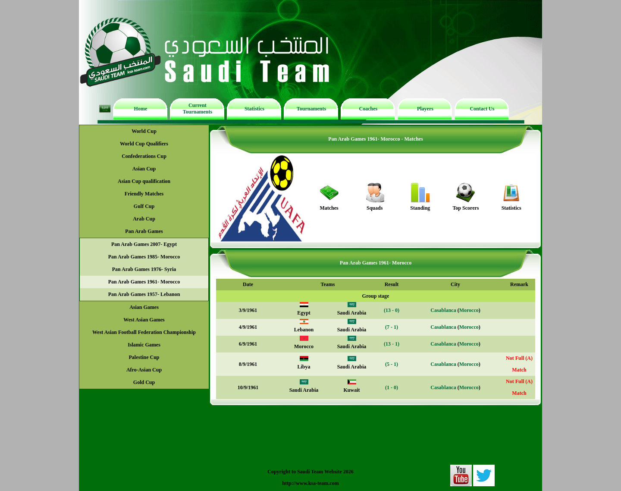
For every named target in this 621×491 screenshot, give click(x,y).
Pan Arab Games (144, 231)
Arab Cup (144, 219)
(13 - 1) (391, 344)
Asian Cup (144, 169)
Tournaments (311, 109)
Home (140, 109)
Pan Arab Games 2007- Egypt (144, 244)
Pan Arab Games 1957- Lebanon (144, 294)
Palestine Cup (144, 357)
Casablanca (443, 310)
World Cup (144, 131)
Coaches (368, 109)
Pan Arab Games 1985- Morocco (144, 257)
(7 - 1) (391, 327)
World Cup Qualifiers (144, 144)
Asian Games (144, 307)
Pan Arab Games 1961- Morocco (144, 282)
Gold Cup (144, 382)
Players (425, 109)
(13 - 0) (391, 310)
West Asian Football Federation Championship (144, 332)
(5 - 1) (391, 364)
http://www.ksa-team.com (310, 483)
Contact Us (482, 109)
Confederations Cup (144, 156)
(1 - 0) (391, 387)
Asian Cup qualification (144, 181)
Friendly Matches (144, 194)
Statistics (254, 109)
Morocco (469, 310)
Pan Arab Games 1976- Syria (144, 269)
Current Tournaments (197, 108)
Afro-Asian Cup (144, 370)
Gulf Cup (144, 206)
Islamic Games (144, 345)
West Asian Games (143, 320)
